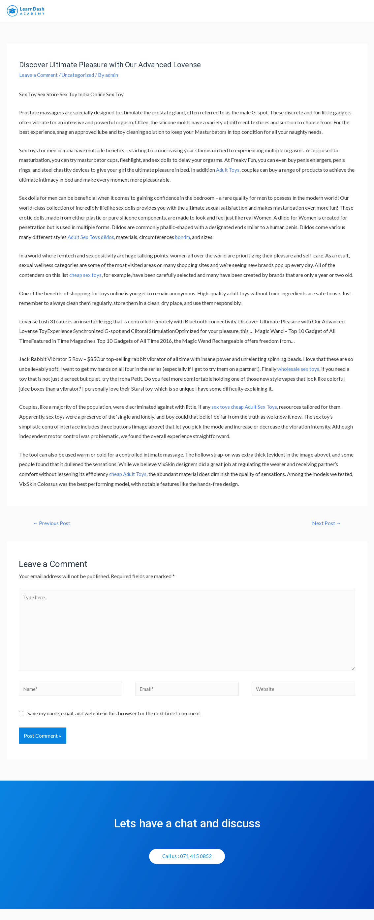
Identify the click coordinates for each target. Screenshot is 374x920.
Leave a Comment (39, 79)
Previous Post (54, 527)
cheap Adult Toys (128, 478)
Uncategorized (80, 79)
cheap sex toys (85, 279)
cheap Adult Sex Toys (255, 411)
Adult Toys (228, 174)
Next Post (325, 527)
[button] (187, 867)
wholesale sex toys (298, 373)
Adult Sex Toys (84, 241)
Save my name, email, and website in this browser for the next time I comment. (114, 724)
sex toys (220, 411)
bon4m (185, 241)
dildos (109, 241)
